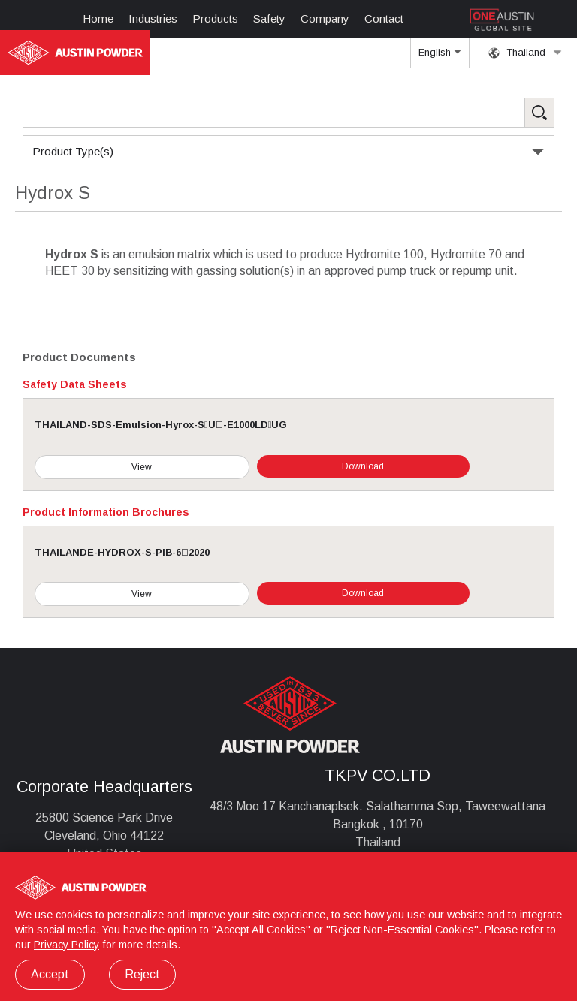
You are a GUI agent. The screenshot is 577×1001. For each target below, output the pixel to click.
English (439, 57)
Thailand (525, 53)
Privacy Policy (66, 945)
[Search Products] (288, 113)
